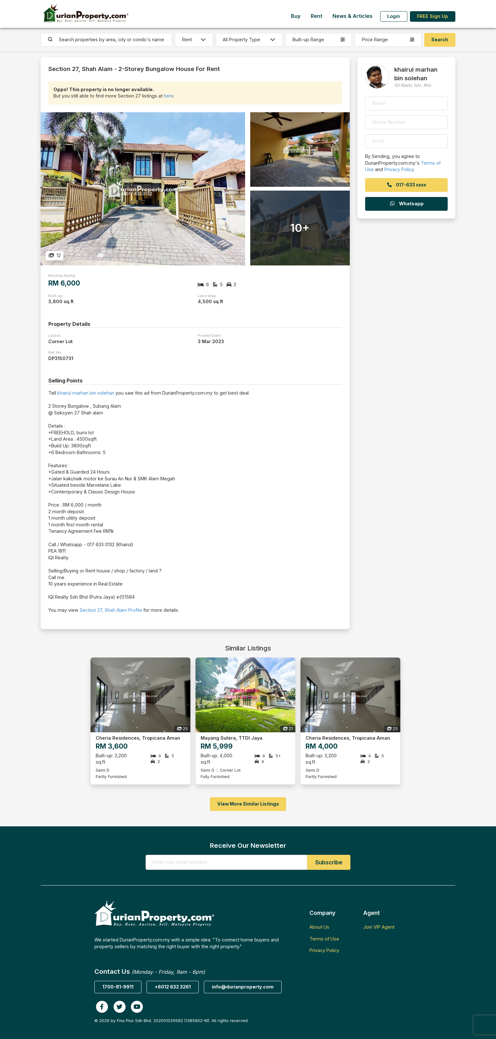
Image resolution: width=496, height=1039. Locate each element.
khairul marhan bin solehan (85, 393)
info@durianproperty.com (243, 986)
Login (393, 16)
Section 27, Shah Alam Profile (111, 610)
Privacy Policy (399, 169)
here (169, 95)
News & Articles (352, 16)
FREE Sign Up (432, 16)
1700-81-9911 (117, 986)
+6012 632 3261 (173, 986)
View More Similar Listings (248, 804)
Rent (316, 16)
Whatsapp (406, 203)
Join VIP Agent (379, 927)
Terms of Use (324, 938)
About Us (319, 927)
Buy (295, 16)
